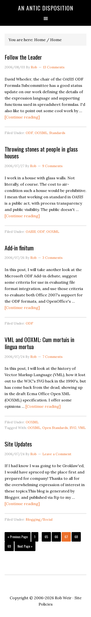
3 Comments (52, 257)
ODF (29, 133)
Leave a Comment (56, 454)
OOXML (41, 133)
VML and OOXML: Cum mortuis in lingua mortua (39, 343)
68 (77, 536)
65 (47, 536)
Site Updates (18, 443)
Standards (57, 133)
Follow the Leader (23, 57)
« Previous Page (18, 538)
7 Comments (52, 356)
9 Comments (52, 166)
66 (57, 536)
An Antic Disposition (45, 7)
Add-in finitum (19, 247)
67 (67, 536)
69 (10, 546)
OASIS (31, 231)
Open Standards (55, 428)
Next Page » (25, 547)
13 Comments (54, 67)
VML (82, 428)
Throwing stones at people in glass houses (41, 152)
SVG (73, 428)
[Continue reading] (22, 117)
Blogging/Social (39, 519)
